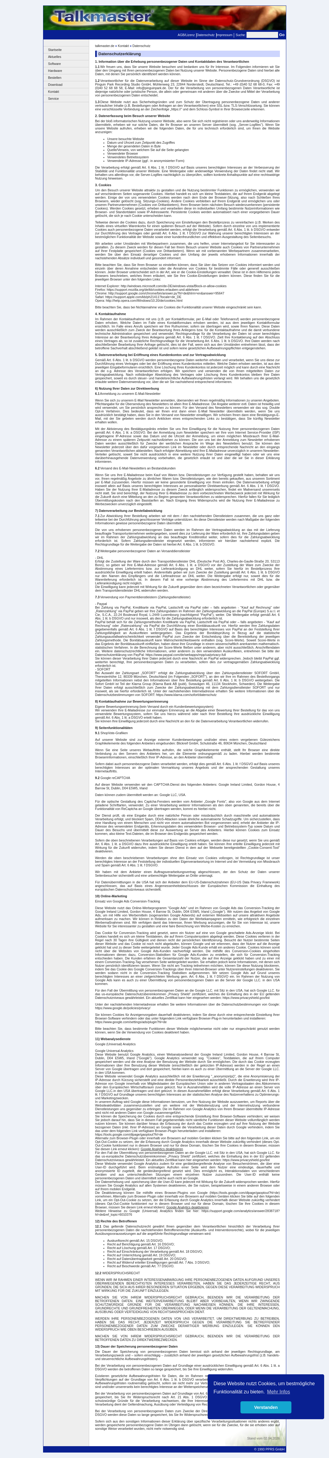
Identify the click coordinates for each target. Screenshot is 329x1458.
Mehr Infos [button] (278, 1391)
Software (54, 64)
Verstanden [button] (266, 1407)
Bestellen (55, 77)
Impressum (225, 35)
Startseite (55, 50)
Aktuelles (54, 57)
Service (53, 98)
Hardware (55, 70)
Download (55, 84)
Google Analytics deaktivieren (162, 1149)
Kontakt (53, 91)
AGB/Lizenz (186, 35)
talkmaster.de (104, 46)
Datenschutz (205, 35)
